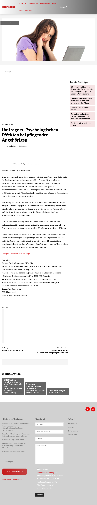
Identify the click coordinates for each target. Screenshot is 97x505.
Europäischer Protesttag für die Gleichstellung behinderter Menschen (81, 111)
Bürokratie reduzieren (12, 350)
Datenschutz (18, 478)
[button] (63, 7)
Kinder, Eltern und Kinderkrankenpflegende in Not (52, 351)
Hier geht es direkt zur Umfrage (16, 253)
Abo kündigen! (7, 461)
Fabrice (12, 146)
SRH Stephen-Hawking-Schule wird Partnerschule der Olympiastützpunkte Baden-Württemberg (12, 388)
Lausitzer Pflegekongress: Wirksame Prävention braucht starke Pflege (34, 389)
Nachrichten (12, 23)
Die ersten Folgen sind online (56, 392)
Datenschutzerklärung (45, 472)
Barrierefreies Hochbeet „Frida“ (14, 451)
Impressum (6, 478)
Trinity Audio (25, 164)
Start (4, 23)
